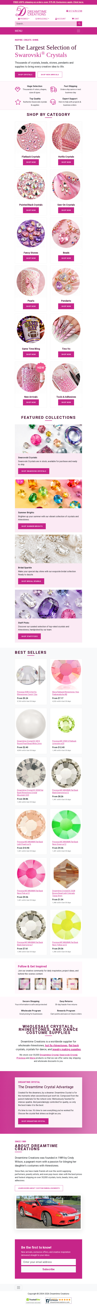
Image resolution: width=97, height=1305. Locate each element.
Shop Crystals (25, 75)
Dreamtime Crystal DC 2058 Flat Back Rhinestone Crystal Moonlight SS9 (30, 792)
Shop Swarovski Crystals (33, 471)
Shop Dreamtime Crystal (33, 1121)
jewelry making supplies (66, 1049)
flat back (74, 1045)
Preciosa (21, 1058)
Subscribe (48, 1269)
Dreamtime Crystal (49, 1055)
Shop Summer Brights (32, 526)
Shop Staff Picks (29, 636)
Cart (75, 19)
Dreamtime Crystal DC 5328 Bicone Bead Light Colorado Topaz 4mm (63, 893)
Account (60, 19)
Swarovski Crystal (68, 1055)
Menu (18, 30)
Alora (32, 1058)
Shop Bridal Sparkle (31, 581)
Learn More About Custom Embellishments (39, 1188)
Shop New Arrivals (50, 75)
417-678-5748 (74, 11)
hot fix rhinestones (56, 1045)
